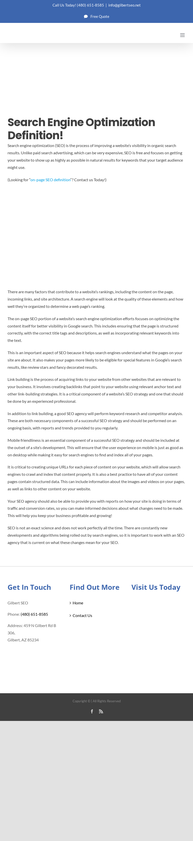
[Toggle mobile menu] (182, 35)
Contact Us (82, 615)
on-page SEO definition (50, 179)
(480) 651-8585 (90, 5)
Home (78, 602)
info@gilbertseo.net (124, 5)
